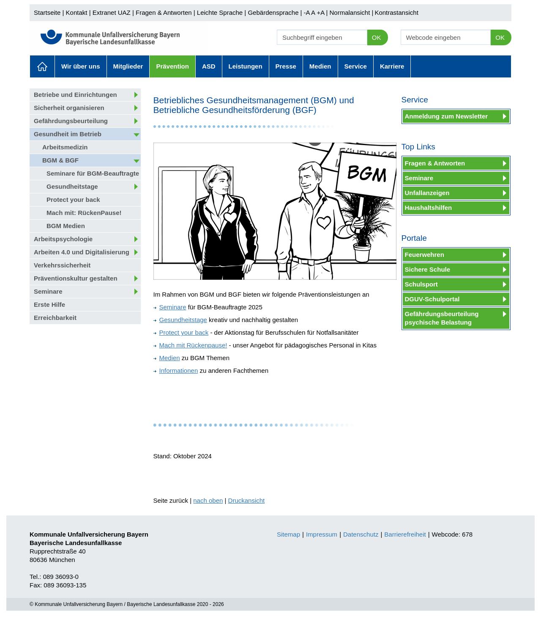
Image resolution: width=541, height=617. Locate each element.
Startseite (47, 12)
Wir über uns (80, 66)
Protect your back (73, 199)
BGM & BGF (60, 160)
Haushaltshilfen (428, 207)
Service (355, 66)
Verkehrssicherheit (62, 265)
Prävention (172, 66)
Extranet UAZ (112, 12)
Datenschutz (360, 534)
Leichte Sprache (220, 12)
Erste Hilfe (49, 304)
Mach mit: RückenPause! (84, 212)
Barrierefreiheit (405, 534)
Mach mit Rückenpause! (190, 345)
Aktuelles (42, 66)
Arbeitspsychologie (63, 238)
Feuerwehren (424, 254)
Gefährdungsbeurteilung (71, 120)
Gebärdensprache (273, 12)
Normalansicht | (351, 12)
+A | (321, 12)
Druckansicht (246, 500)
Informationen (175, 370)
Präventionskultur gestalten (75, 278)
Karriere (392, 66)
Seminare (48, 291)
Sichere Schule (428, 269)
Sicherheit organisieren (69, 107)
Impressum (321, 534)
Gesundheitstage (72, 186)
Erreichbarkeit (55, 317)
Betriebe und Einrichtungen (75, 94)
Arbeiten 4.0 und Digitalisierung (81, 252)
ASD (209, 66)
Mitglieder (128, 66)
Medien (320, 66)
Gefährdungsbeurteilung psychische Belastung (442, 318)
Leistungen (245, 66)
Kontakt (76, 12)
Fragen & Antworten (164, 12)
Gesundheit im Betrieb (67, 134)
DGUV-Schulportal (432, 299)
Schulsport (421, 284)
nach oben (208, 500)
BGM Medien (65, 225)
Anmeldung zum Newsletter (446, 116)
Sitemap (288, 534)
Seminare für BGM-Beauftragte (92, 173)
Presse (286, 66)
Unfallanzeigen (427, 192)
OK (376, 37)
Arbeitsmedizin (65, 147)
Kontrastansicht (396, 12)
